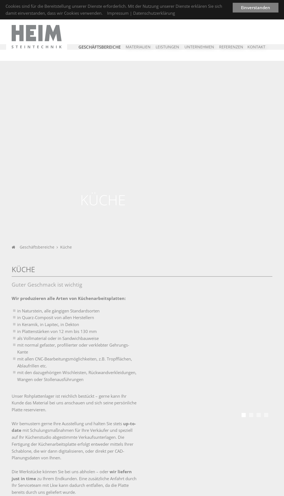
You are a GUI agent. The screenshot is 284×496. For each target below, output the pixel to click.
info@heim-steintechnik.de (249, 463)
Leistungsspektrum (167, 436)
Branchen (68, 426)
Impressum (118, 13)
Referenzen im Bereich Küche (45, 357)
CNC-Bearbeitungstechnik (173, 449)
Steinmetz (159, 442)
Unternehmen (31, 426)
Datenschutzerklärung (154, 13)
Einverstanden (255, 7)
